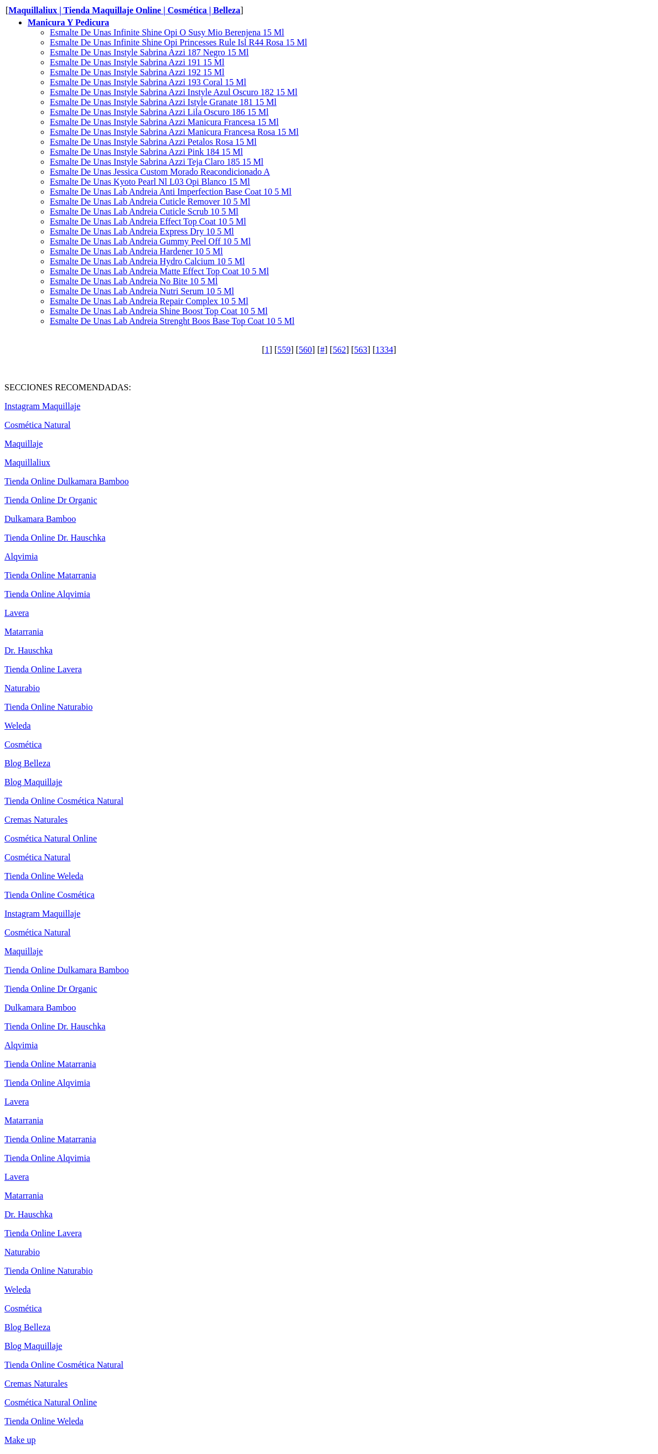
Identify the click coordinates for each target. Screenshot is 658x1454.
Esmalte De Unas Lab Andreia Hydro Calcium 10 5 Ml (147, 261)
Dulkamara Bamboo (40, 519)
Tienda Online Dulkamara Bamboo (66, 481)
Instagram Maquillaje (42, 406)
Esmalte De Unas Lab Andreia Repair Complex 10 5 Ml (149, 301)
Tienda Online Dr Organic (50, 500)
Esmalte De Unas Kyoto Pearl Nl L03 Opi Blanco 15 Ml (150, 181)
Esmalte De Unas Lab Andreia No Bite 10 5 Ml (134, 281)
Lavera (16, 613)
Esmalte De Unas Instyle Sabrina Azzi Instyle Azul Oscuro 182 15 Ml (173, 92)
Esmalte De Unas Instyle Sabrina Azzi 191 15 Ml (137, 62)
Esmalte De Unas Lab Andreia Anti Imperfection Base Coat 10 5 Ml (171, 191)
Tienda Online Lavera (43, 669)
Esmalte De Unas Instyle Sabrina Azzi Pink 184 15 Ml (146, 151)
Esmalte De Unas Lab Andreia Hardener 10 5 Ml (136, 251)
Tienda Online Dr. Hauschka (55, 537)
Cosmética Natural (37, 425)
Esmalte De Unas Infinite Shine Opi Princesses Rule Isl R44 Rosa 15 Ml (178, 42)
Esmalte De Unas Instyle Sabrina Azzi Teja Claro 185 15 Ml (156, 161)
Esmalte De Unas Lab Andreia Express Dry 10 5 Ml (142, 231)
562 (339, 349)
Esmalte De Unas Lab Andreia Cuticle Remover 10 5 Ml (150, 201)
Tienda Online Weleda (44, 876)
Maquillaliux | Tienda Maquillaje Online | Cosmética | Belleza (124, 10)
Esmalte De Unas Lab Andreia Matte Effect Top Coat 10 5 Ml (159, 271)
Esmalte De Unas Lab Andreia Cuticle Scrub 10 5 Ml (144, 211)
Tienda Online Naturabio (48, 707)
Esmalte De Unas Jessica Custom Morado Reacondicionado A (160, 171)
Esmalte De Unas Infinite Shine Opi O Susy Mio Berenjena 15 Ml (167, 32)
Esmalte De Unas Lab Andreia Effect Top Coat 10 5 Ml (148, 221)
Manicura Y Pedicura (68, 22)
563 (360, 349)
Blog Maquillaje (33, 782)
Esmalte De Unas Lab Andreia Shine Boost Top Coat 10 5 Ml (159, 311)
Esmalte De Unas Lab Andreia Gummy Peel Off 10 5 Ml (150, 241)
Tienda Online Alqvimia (47, 594)
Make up (19, 1440)
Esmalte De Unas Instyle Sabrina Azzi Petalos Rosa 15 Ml (153, 142)
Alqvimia (21, 556)
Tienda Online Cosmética (49, 894)
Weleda (17, 725)
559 (284, 349)
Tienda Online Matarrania (50, 575)
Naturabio (22, 688)
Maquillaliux (27, 462)
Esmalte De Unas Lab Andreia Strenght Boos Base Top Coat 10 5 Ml (172, 321)
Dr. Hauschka (28, 650)
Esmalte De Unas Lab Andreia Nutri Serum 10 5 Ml (142, 291)
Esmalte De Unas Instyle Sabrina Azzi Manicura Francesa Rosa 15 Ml (174, 132)
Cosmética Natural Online (50, 838)
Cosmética (23, 744)
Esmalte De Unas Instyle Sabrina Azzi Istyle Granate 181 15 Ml (163, 102)
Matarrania (23, 631)
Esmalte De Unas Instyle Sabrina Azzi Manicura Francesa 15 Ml (164, 122)
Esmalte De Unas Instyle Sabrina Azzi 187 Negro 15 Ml (149, 52)
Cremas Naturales (36, 819)
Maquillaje (23, 443)
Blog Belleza (27, 763)
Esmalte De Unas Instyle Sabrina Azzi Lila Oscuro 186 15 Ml (159, 112)
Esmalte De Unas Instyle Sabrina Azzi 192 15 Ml (137, 72)
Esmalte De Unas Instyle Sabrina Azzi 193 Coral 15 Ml (148, 82)
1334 (384, 349)
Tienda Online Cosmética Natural (63, 801)
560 (305, 349)
